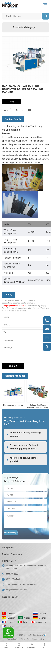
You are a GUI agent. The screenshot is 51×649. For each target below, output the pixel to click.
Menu (6, 645)
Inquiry (11, 101)
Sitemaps (35, 639)
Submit (13, 365)
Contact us (32, 645)
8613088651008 (13, 579)
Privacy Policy (26, 639)
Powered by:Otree (13, 639)
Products (19, 645)
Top (44, 645)
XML (42, 639)
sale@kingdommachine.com (13, 305)
